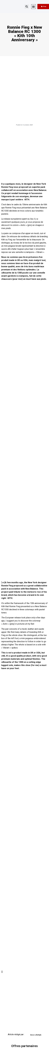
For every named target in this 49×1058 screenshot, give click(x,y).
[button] (27, 6)
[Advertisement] (24, 154)
